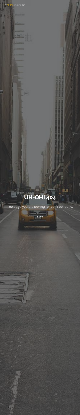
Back (40, 216)
